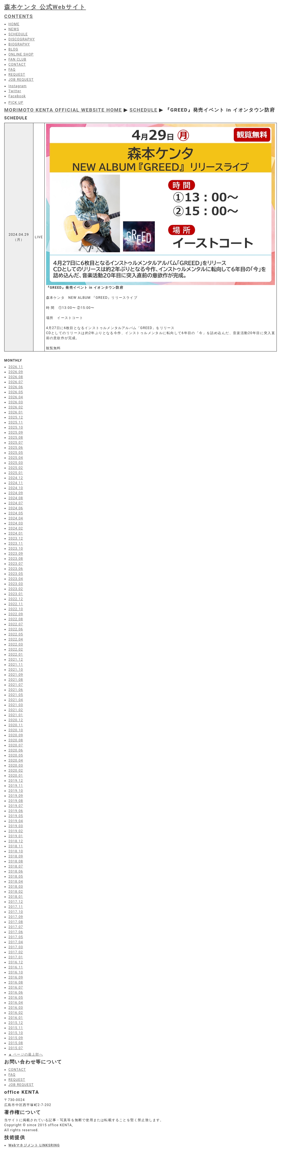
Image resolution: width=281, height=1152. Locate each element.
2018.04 (15, 881)
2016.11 (15, 967)
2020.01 (15, 776)
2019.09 (15, 796)
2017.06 (15, 932)
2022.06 (15, 629)
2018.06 (15, 871)
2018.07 (15, 866)
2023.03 (15, 584)
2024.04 (15, 518)
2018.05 (15, 876)
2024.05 (15, 513)
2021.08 (15, 680)
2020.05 (15, 755)
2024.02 (15, 528)
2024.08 (15, 498)
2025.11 (15, 422)
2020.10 (15, 730)
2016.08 (15, 982)
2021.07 (15, 685)
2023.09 (15, 554)
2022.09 (15, 614)
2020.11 (15, 725)
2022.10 (15, 609)
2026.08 (15, 377)
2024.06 (15, 508)
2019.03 (15, 826)
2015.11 (15, 1028)
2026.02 (15, 407)
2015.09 (15, 1038)
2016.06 (15, 992)
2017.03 (15, 947)
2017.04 (15, 942)
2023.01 (15, 594)
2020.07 (15, 745)
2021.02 (15, 710)
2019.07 (15, 806)
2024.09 (15, 493)
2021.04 (15, 700)
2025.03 (15, 463)
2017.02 (15, 952)
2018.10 (15, 851)
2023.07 (15, 564)
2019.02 (15, 831)
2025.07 (15, 443)
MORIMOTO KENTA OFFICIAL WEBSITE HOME (63, 110)
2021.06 (15, 690)
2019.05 (15, 816)
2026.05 (15, 392)
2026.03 (15, 402)
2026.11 (15, 367)
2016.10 (15, 972)
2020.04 (15, 760)
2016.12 (15, 962)
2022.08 (15, 619)
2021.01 (15, 715)
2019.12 (15, 781)
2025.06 (15, 448)
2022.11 (15, 604)
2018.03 (15, 887)
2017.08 (15, 922)
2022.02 (15, 649)
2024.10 (15, 488)
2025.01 (15, 473)
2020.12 (15, 720)
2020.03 (15, 765)
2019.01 (15, 836)
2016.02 (15, 1013)
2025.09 (15, 432)
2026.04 (15, 397)
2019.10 (15, 791)
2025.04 (15, 458)
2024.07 (15, 503)
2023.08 (15, 559)
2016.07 (15, 987)
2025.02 (15, 468)
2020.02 (15, 770)
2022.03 (15, 644)
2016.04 (15, 1003)
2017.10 (15, 912)
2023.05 (15, 574)
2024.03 (15, 523)
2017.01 (15, 957)
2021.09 (15, 675)
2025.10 (15, 427)
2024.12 (15, 478)
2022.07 (15, 624)
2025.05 (15, 453)
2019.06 (15, 811)
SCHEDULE (143, 110)
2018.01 (15, 897)
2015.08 (15, 1043)
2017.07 (15, 927)
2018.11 (15, 846)
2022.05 (15, 634)
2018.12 (15, 841)
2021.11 (15, 665)
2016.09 (15, 977)
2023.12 (15, 538)
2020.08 (15, 740)
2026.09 (15, 372)
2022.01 (15, 654)
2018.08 (15, 861)
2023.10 (15, 548)
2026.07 (15, 382)
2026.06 (15, 387)
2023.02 (15, 589)
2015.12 (15, 1023)
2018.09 (15, 856)
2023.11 (15, 543)
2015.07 (15, 1048)
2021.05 (15, 695)
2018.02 (15, 892)
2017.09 (15, 917)
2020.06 (15, 750)
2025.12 (15, 417)
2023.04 (15, 579)
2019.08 (15, 801)
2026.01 (15, 412)
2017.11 (15, 907)
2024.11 (15, 483)
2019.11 (15, 786)
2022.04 (15, 639)
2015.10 (15, 1033)
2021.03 (15, 705)
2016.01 (15, 1018)
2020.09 (15, 735)
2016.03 (15, 1008)
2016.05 (15, 998)
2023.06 (15, 569)
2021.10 (15, 670)
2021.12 (15, 659)
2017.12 (15, 902)
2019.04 (15, 821)
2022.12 (15, 599)
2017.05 (15, 937)
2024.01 (15, 533)
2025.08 (15, 437)
